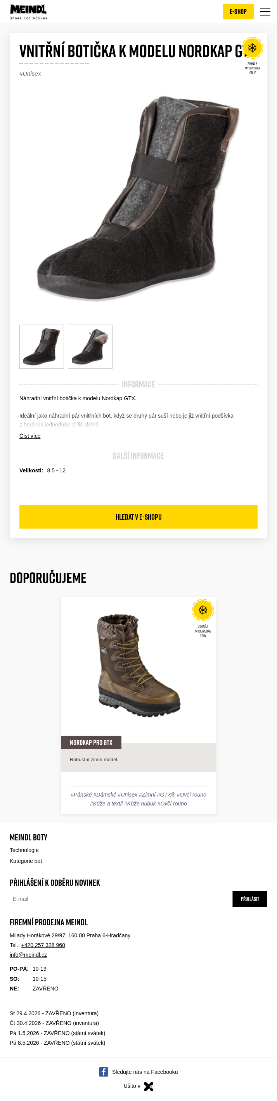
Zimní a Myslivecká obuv (252, 56)
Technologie (24, 850)
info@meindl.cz (28, 955)
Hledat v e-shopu (139, 517)
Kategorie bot (26, 861)
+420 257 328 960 (43, 945)
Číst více (29, 436)
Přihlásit (250, 899)
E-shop (238, 11)
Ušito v (138, 1086)
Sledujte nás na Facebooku (145, 1072)
